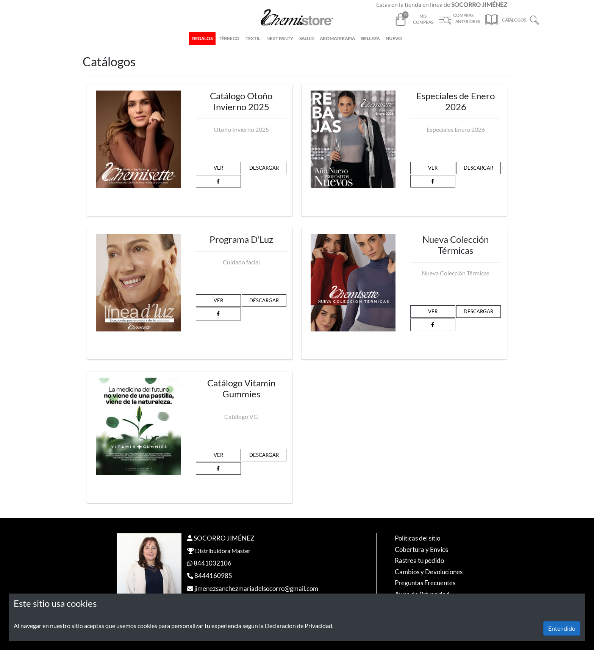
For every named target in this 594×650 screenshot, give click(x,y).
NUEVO (394, 38)
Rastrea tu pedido (419, 560)
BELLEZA (370, 38)
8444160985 (213, 576)
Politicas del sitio (417, 538)
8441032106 (212, 563)
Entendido (561, 628)
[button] (534, 19)
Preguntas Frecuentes (425, 583)
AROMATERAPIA (337, 38)
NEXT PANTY (279, 38)
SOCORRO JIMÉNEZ (224, 538)
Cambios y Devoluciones (429, 572)
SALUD (306, 38)
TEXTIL (252, 38)
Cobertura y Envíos (421, 549)
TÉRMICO (229, 38)
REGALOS (202, 38)
